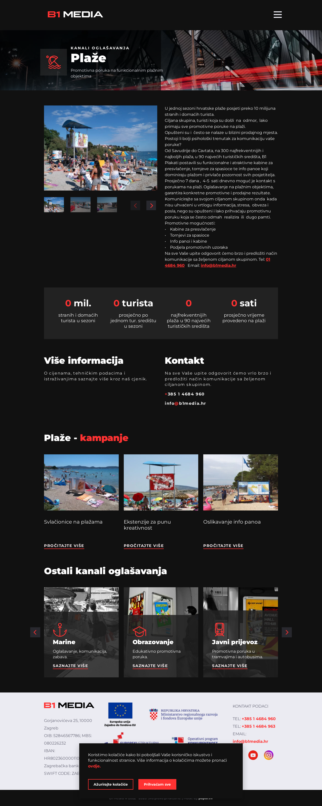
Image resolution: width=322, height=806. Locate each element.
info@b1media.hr (218, 265)
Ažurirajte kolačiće (111, 784)
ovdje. (94, 766)
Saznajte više (70, 665)
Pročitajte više (64, 545)
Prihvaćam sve (157, 784)
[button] (135, 205)
